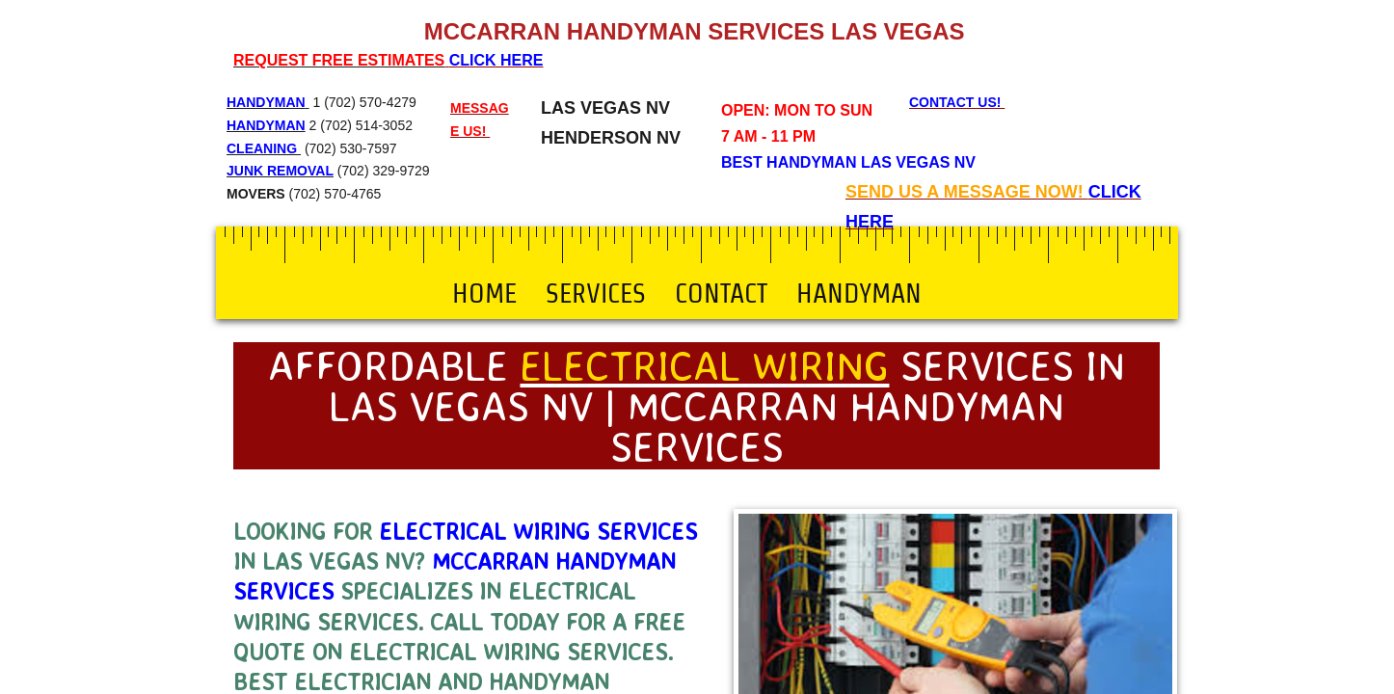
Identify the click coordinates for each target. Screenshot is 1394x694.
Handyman (859, 293)
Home (484, 293)
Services (596, 293)
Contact (721, 293)
